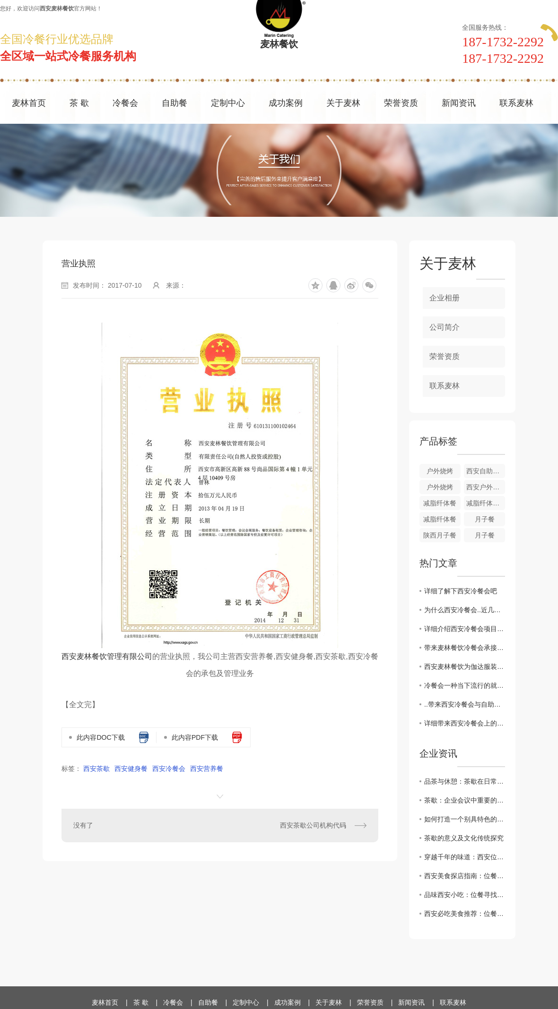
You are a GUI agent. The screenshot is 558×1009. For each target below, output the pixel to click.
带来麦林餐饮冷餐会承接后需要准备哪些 (464, 647)
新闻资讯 (459, 103)
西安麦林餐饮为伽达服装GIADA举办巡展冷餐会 (464, 666)
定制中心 (228, 103)
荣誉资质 (401, 103)
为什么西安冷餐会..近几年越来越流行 (464, 610)
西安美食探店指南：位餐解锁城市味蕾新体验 (464, 876)
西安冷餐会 (168, 768)
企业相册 (444, 298)
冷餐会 (125, 103)
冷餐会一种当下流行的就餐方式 (464, 685)
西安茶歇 (96, 768)
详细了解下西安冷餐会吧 (460, 591)
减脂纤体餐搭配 (485, 503)
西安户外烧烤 (485, 487)
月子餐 (485, 519)
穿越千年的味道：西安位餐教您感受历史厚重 (464, 857)
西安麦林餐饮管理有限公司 (106, 656)
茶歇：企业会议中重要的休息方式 (464, 800)
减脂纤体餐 (439, 503)
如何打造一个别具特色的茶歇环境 (464, 819)
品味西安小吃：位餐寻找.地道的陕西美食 (464, 894)
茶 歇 (79, 103)
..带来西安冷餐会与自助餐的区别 (464, 704)
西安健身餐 (131, 768)
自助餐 (174, 103)
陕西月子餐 (439, 535)
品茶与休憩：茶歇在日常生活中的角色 (464, 781)
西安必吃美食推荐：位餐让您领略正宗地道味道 (464, 913)
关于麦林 (343, 103)
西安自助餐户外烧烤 (485, 471)
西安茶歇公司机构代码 (313, 825)
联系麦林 (516, 103)
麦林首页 (29, 103)
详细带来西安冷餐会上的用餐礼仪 (464, 723)
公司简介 (444, 327)
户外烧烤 (440, 471)
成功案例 (286, 103)
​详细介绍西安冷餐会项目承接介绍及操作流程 (464, 629)
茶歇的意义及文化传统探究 (464, 838)
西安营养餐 (206, 768)
